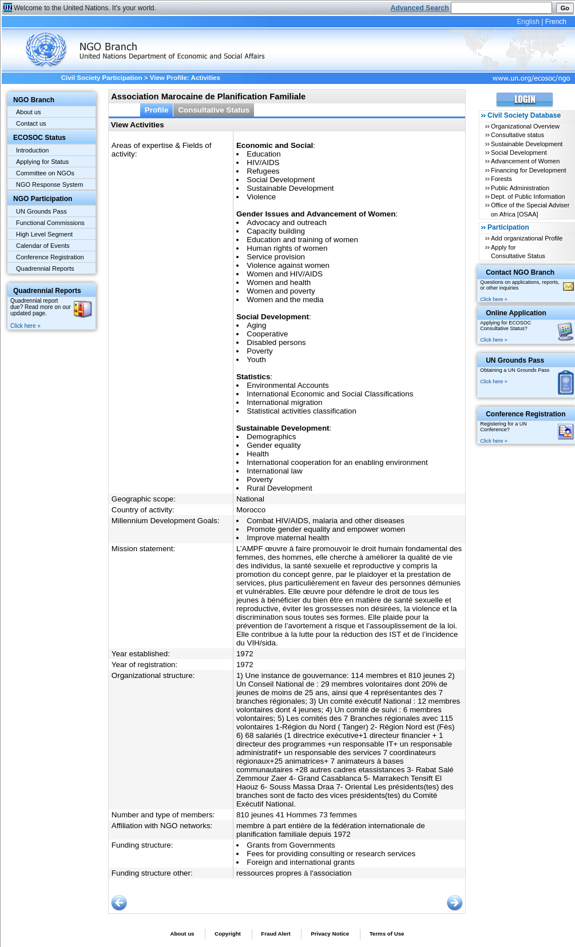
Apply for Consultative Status (518, 251)
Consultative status (517, 134)
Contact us (31, 123)
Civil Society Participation (101, 77)
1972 (244, 653)
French (555, 22)
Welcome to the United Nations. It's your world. (85, 8)
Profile (157, 110)
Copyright (228, 933)
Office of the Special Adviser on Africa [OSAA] (530, 209)
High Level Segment (44, 234)
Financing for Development (528, 170)
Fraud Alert (275, 933)
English (528, 22)
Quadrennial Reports (45, 268)
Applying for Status (42, 161)
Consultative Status (213, 110)
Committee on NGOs (45, 173)
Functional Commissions (50, 222)
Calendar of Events (43, 245)
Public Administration (520, 187)
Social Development (519, 152)
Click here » (25, 326)
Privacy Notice (330, 933)
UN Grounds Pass (41, 211)
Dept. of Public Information (528, 196)
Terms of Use (387, 933)
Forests (501, 178)
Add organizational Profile (526, 238)
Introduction (32, 150)
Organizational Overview (525, 126)
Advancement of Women (525, 161)
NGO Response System (49, 184)
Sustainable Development (526, 144)
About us (28, 112)
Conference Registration (50, 257)
